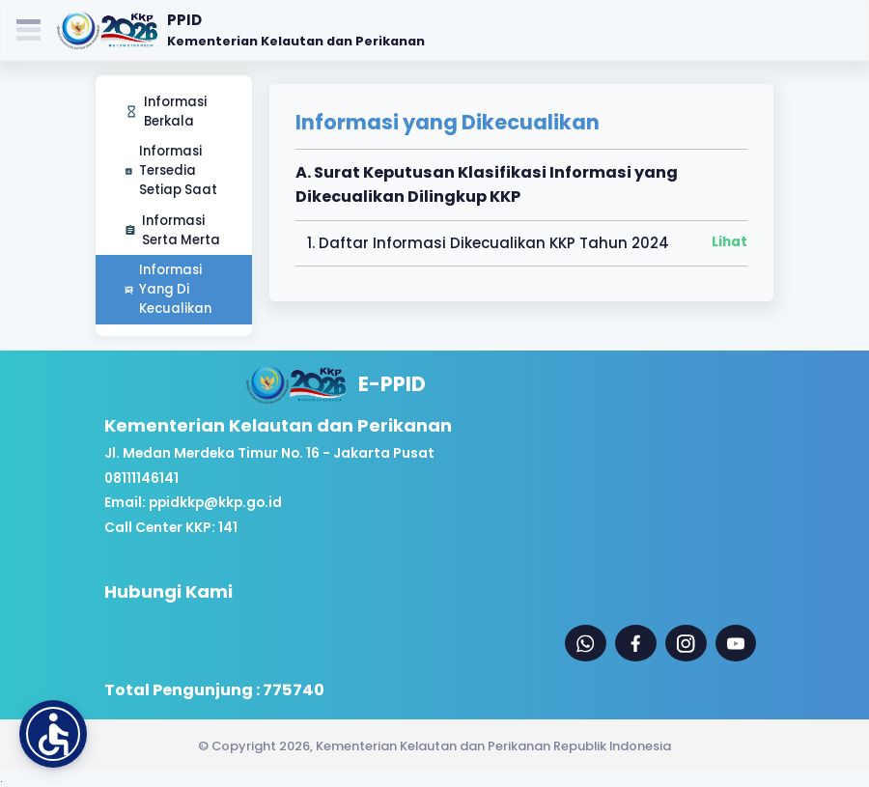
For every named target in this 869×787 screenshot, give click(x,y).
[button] (53, 734)
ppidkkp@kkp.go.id (215, 502)
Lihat (729, 242)
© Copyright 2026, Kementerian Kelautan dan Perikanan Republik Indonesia (434, 746)
